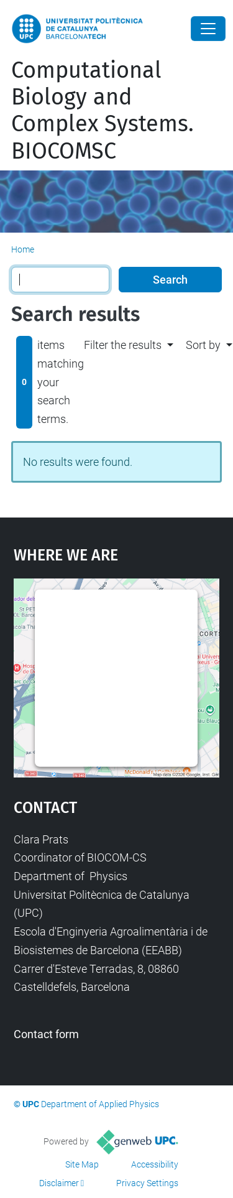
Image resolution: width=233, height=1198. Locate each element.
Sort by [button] (203, 344)
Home (22, 249)
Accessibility (154, 1164)
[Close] (208, 28)
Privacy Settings (147, 1183)
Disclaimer (59, 1183)
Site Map (82, 1164)
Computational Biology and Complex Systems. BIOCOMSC (102, 111)
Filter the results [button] (123, 344)
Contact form (46, 1034)
